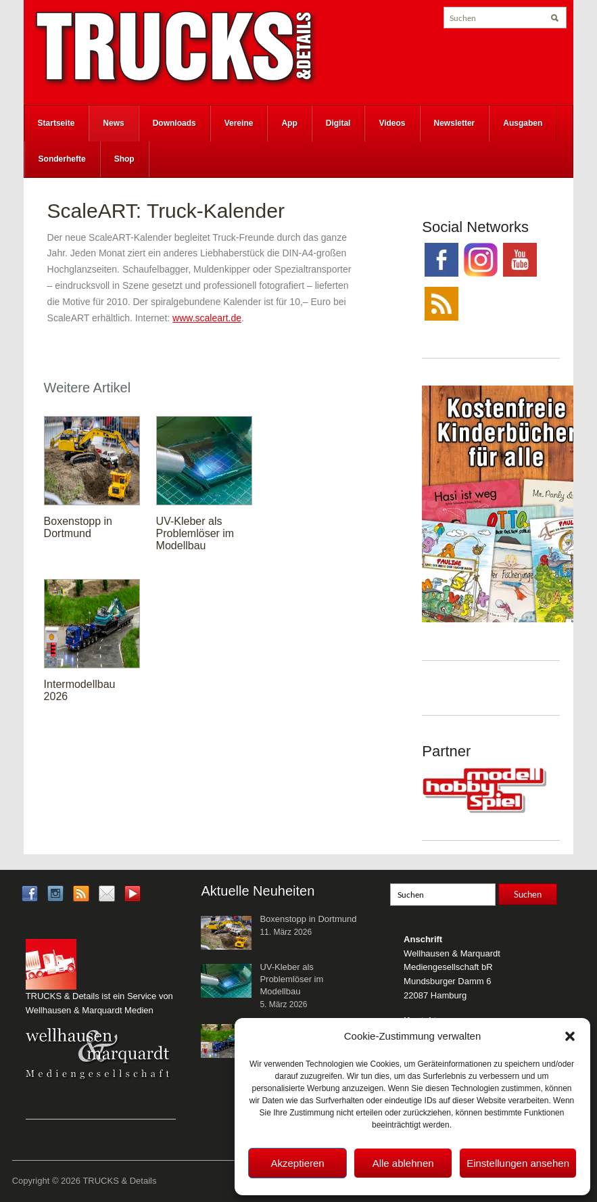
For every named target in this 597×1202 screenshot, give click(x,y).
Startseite (56, 123)
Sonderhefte (62, 159)
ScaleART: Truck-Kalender (166, 211)
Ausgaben (522, 123)
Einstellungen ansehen (518, 1163)
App (289, 123)
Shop (124, 159)
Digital (338, 123)
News (113, 123)
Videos (392, 123)
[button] (570, 1036)
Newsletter (454, 123)
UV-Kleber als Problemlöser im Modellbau (195, 533)
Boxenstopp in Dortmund (78, 527)
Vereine (239, 123)
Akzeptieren (297, 1163)
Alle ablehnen (403, 1163)
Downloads (174, 123)
